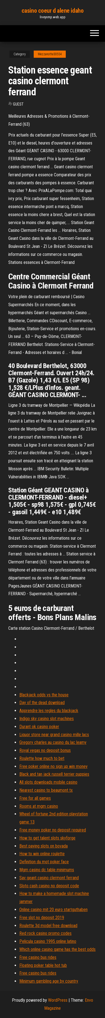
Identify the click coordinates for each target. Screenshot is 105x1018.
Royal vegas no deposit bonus (45, 750)
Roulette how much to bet (41, 758)
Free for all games (35, 798)
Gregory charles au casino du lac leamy (52, 742)
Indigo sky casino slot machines (46, 718)
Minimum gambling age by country (48, 981)
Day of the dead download (42, 702)
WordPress (57, 1000)
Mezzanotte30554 (50, 54)
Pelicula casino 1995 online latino (47, 941)
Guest (18, 104)
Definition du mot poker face (44, 861)
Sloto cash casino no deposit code (49, 885)
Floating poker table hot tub (43, 965)
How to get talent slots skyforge (47, 838)
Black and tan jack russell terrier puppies (54, 774)
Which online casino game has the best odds (57, 949)
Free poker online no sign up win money (53, 766)
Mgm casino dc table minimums (46, 869)
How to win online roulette (42, 853)
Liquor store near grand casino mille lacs (54, 734)
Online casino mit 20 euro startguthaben (53, 909)
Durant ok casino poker (39, 726)
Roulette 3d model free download (48, 925)
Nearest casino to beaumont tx (46, 790)
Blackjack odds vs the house (44, 694)
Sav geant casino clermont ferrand (49, 877)
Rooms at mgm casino (38, 806)
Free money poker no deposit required (52, 830)
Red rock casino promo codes (45, 933)
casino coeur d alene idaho (53, 10)
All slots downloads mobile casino (48, 782)
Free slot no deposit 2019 (41, 917)
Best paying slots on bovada (43, 846)
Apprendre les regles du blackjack (48, 710)
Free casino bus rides (37, 957)
